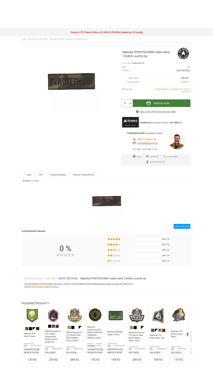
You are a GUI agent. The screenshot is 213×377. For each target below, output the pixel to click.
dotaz (137, 156)
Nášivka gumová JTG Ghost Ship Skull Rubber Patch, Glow (136, 336)
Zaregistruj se (145, 122)
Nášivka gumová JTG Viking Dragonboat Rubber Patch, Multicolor (53, 336)
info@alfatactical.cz (147, 143)
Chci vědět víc (175, 122)
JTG (25, 346)
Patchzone (91, 346)
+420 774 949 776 (146, 139)
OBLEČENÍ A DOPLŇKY (38, 39)
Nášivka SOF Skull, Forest (30, 335)
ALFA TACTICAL (183, 70)
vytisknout (152, 156)
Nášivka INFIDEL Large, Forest (115, 333)
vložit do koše (157, 103)
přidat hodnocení (182, 226)
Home (24, 39)
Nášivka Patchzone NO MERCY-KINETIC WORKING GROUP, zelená (94, 332)
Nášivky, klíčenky (57, 39)
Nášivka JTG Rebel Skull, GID (157, 336)
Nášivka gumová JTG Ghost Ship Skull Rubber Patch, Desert (74, 336)
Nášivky (69, 39)
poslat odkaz (170, 156)
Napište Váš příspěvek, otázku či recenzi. (41, 286)
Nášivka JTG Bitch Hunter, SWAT (177, 334)
